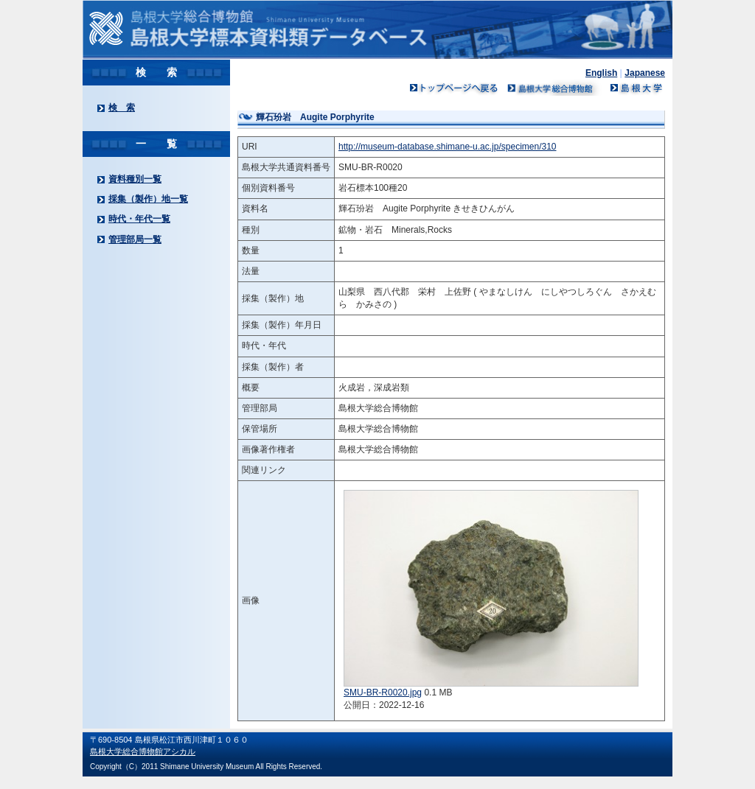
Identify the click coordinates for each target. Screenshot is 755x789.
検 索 (121, 107)
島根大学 (635, 88)
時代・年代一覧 (139, 219)
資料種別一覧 (134, 179)
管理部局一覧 (134, 239)
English (601, 73)
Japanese (644, 73)
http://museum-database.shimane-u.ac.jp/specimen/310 (447, 146)
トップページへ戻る (454, 88)
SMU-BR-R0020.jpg (383, 692)
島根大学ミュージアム (554, 88)
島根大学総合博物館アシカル (142, 751)
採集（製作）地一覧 (148, 199)
